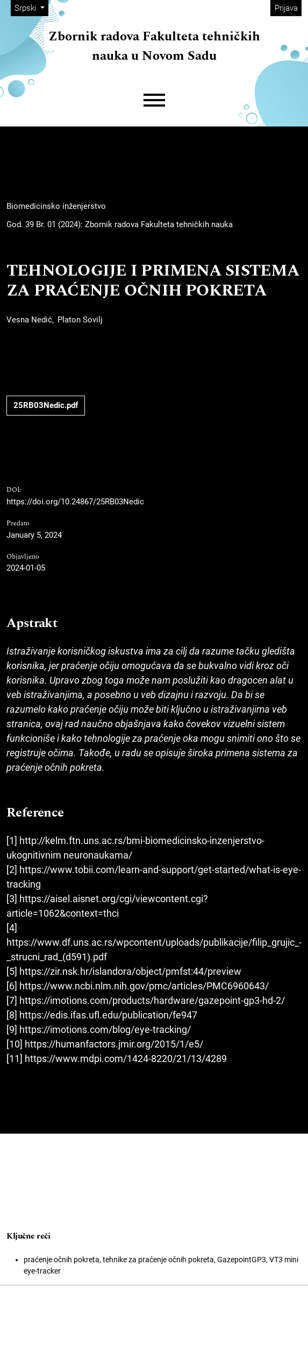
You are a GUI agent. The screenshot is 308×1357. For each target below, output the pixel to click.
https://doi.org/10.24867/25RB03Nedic (75, 502)
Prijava (286, 8)
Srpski (31, 7)
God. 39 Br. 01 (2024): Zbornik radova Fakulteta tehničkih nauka (119, 224)
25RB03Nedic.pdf (45, 405)
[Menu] (154, 100)
